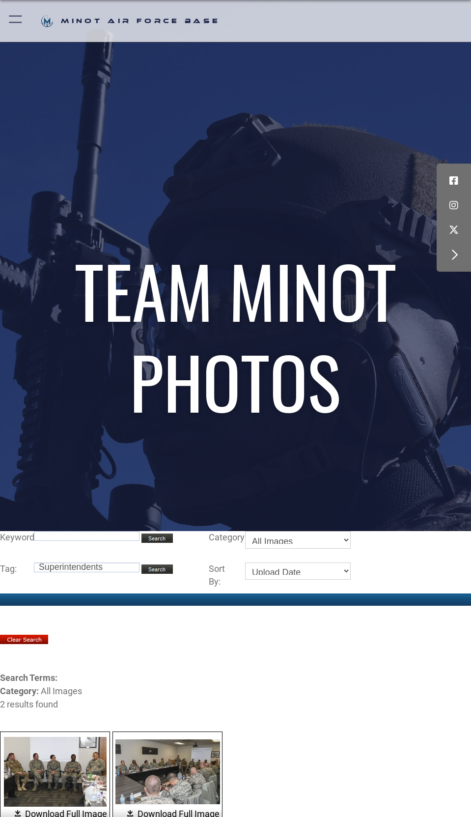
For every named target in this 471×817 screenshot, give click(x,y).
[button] (16, 21)
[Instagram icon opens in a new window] (454, 205)
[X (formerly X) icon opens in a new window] (454, 230)
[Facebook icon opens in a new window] (454, 181)
